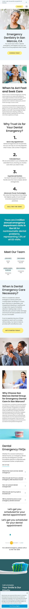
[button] (26, 7)
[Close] (27, 593)
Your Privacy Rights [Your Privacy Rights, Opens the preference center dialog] (14, 606)
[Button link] (19, 6)
